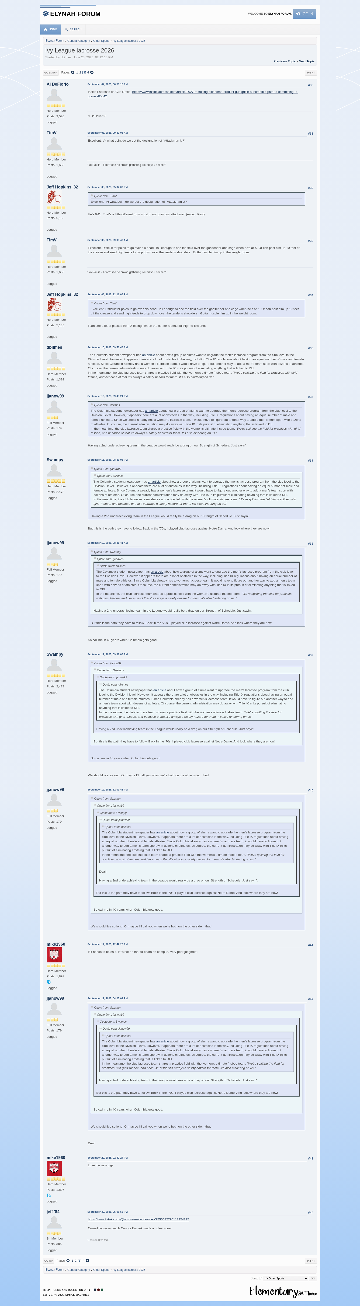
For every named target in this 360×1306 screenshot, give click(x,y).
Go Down (50, 72)
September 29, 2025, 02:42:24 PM (107, 1157)
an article (148, 355)
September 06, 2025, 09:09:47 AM (107, 240)
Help (46, 1290)
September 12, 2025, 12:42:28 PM (107, 944)
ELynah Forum (75, 13)
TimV (52, 132)
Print (311, 72)
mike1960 (56, 944)
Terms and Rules (64, 1290)
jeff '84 (53, 1211)
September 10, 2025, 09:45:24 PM (107, 396)
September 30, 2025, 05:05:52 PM (107, 1211)
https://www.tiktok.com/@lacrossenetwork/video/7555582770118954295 (138, 1219)
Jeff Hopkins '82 (62, 187)
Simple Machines (77, 1294)
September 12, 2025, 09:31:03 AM (107, 654)
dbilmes (54, 347)
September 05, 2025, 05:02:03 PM (107, 187)
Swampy (55, 459)
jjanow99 (55, 396)
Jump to (256, 1278)
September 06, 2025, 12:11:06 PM (107, 294)
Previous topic (284, 61)
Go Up (48, 1260)
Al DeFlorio (58, 84)
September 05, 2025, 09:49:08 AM (107, 132)
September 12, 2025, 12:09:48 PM (107, 789)
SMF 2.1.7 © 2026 (53, 1294)
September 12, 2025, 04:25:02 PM (107, 998)
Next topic (307, 61)
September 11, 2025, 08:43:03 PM (107, 459)
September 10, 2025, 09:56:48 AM (107, 347)
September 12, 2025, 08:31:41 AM (107, 542)
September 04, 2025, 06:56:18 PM (107, 84)
